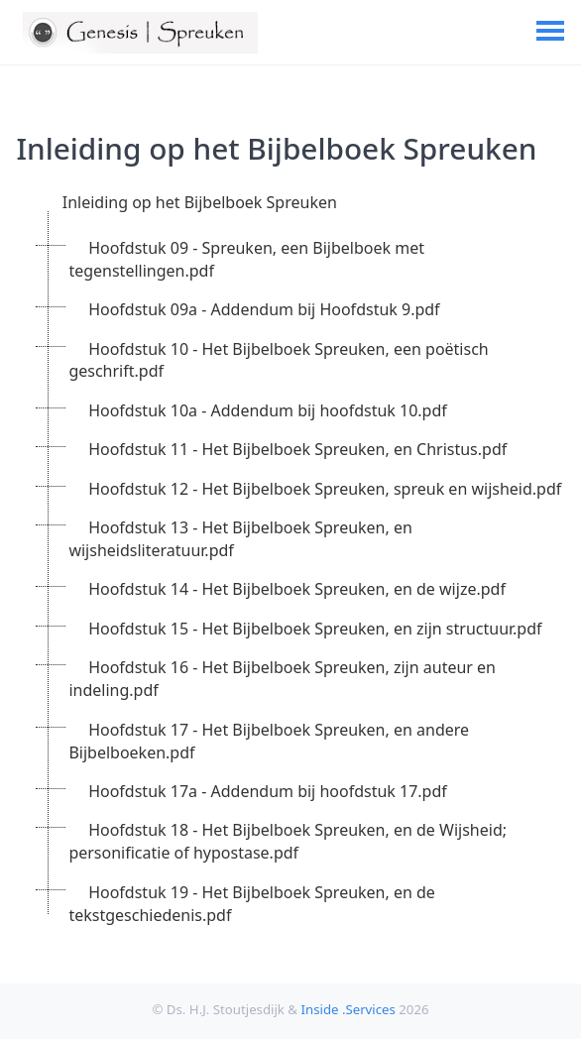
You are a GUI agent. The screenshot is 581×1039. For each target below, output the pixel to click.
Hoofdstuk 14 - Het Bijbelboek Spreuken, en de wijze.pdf (297, 589)
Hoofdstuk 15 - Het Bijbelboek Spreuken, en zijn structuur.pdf (314, 628)
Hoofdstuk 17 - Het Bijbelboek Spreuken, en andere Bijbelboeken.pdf (268, 741)
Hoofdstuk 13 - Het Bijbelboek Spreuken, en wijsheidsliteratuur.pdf (239, 539)
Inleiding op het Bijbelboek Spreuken (199, 202)
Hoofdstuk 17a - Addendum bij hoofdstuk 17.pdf (267, 791)
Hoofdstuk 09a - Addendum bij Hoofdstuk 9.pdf (263, 309)
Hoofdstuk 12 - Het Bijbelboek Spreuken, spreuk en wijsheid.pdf (324, 489)
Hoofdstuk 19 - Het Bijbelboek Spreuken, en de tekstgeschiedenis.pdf (251, 903)
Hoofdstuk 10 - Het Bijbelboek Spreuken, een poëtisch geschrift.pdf (278, 360)
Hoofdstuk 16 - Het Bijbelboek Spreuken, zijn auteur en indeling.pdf (282, 678)
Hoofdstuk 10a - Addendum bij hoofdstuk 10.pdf (267, 410)
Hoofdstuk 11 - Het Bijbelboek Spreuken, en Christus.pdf (297, 449)
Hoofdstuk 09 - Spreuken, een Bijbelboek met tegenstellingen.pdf (246, 259)
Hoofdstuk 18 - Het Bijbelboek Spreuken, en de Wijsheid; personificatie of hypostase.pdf (287, 841)
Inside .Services (347, 1009)
